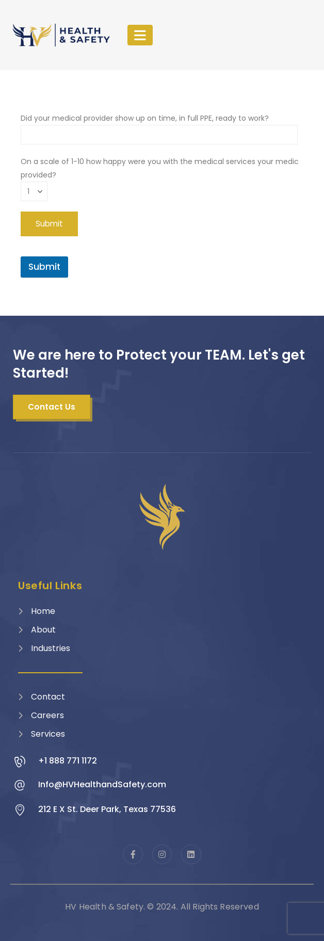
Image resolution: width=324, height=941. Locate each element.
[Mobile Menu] (140, 35)
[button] (51, 407)
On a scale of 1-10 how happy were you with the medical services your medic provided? (160, 176)
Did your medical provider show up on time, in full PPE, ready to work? (159, 126)
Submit (44, 267)
